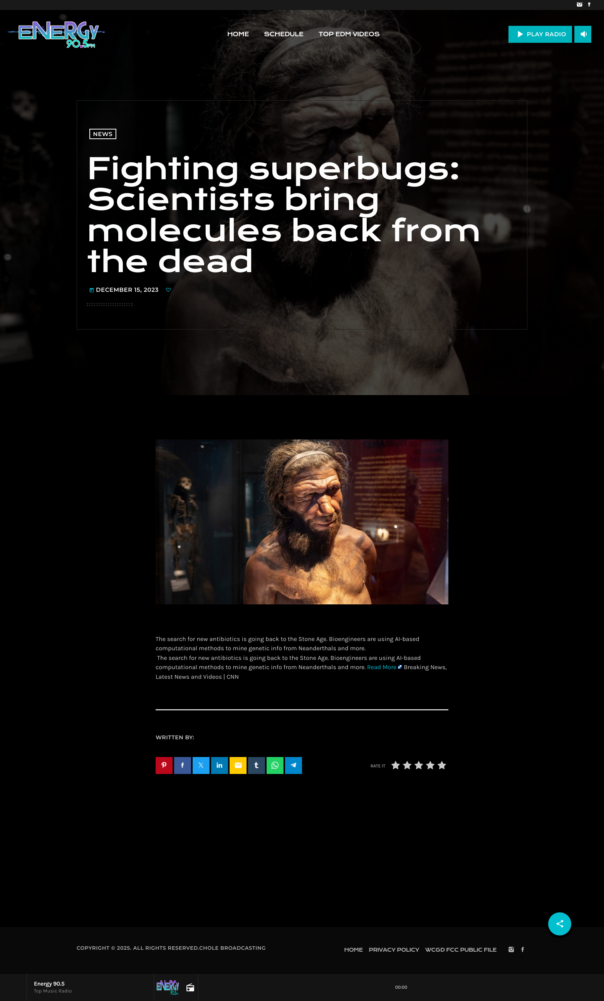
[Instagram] (579, 5)
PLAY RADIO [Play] (540, 34)
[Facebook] (589, 5)
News (103, 134)
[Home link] (56, 34)
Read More (381, 667)
